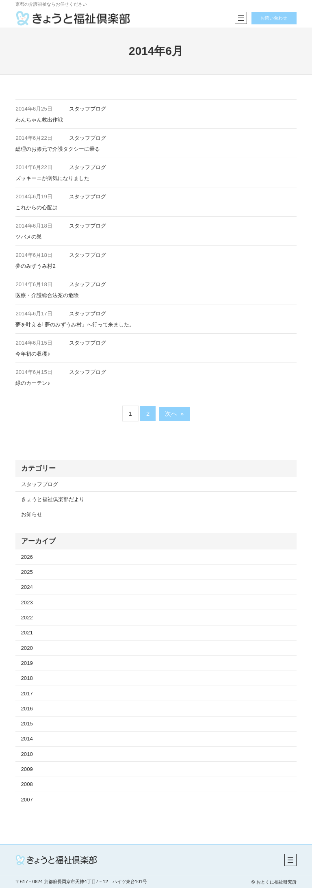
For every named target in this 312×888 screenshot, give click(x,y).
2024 (27, 587)
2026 (27, 557)
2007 (27, 800)
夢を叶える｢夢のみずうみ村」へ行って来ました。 (74, 324)
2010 (27, 754)
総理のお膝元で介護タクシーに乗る (57, 149)
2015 (27, 724)
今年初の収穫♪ (32, 354)
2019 (27, 663)
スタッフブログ (87, 109)
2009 (27, 769)
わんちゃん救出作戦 (39, 120)
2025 (27, 572)
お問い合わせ (273, 17)
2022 (27, 617)
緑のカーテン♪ (32, 383)
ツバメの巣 (28, 237)
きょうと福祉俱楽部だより (52, 499)
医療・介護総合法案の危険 (47, 295)
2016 (27, 709)
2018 (27, 678)
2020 (27, 648)
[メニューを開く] (240, 18)
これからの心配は (36, 207)
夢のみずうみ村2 (35, 266)
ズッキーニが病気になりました (52, 178)
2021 (27, 633)
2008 (27, 784)
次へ (174, 413)
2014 (27, 739)
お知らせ (31, 514)
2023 (27, 602)
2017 (27, 693)
